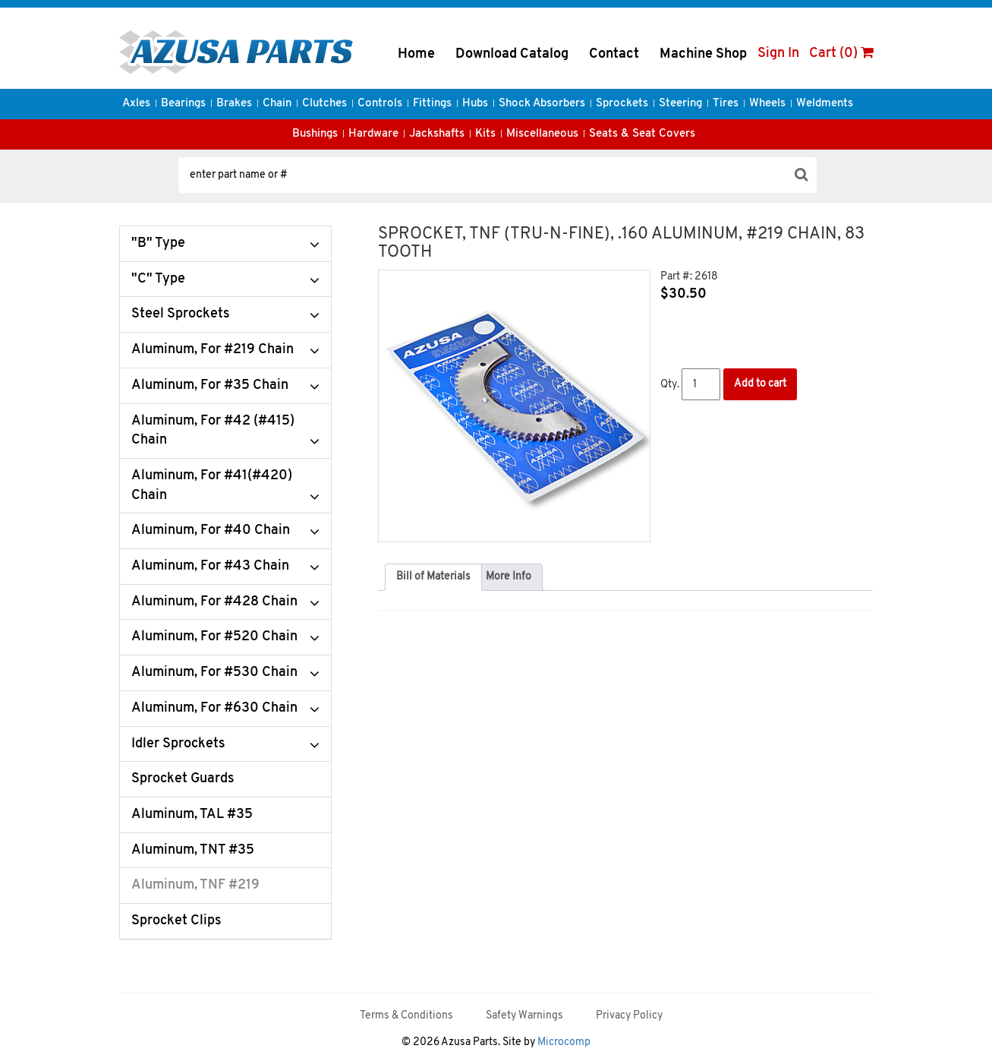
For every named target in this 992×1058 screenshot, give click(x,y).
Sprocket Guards (183, 779)
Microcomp (563, 1042)
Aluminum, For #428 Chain (214, 602)
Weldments (824, 103)
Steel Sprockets (180, 314)
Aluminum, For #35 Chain (209, 385)
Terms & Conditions (406, 1016)
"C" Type (158, 279)
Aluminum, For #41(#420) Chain (211, 486)
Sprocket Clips (176, 921)
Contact (614, 54)
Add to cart (760, 384)
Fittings (432, 103)
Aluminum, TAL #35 (192, 814)
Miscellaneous (542, 134)
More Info (508, 577)
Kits (485, 134)
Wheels (767, 103)
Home (416, 54)
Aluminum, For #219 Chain (212, 350)
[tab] (433, 577)
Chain (277, 103)
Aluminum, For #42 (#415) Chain (212, 431)
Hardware (373, 134)
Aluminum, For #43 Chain (210, 566)
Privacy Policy (629, 1016)
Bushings (315, 134)
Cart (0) (841, 53)
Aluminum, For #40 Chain (210, 530)
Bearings (183, 103)
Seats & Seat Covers (642, 134)
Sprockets (622, 103)
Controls (379, 103)
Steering (680, 103)
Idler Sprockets (178, 744)
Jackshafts (437, 134)
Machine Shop (703, 54)
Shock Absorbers (542, 103)
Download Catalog (511, 54)
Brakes (234, 103)
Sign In (778, 53)
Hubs (475, 103)
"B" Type (158, 243)
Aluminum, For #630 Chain (214, 708)
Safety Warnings (524, 1016)
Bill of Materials (433, 577)
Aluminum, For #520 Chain (214, 637)
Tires (725, 103)
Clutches (324, 103)
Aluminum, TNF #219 (195, 885)
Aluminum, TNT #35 (192, 850)
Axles (136, 103)
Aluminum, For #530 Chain (214, 672)
